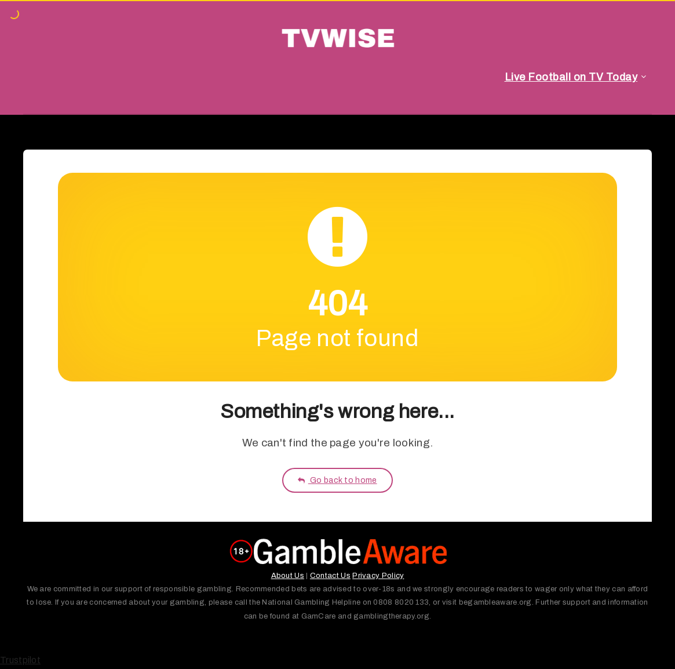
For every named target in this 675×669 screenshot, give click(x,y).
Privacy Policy (378, 576)
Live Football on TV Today (571, 77)
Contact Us (330, 576)
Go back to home (337, 480)
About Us (287, 576)
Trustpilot (20, 660)
